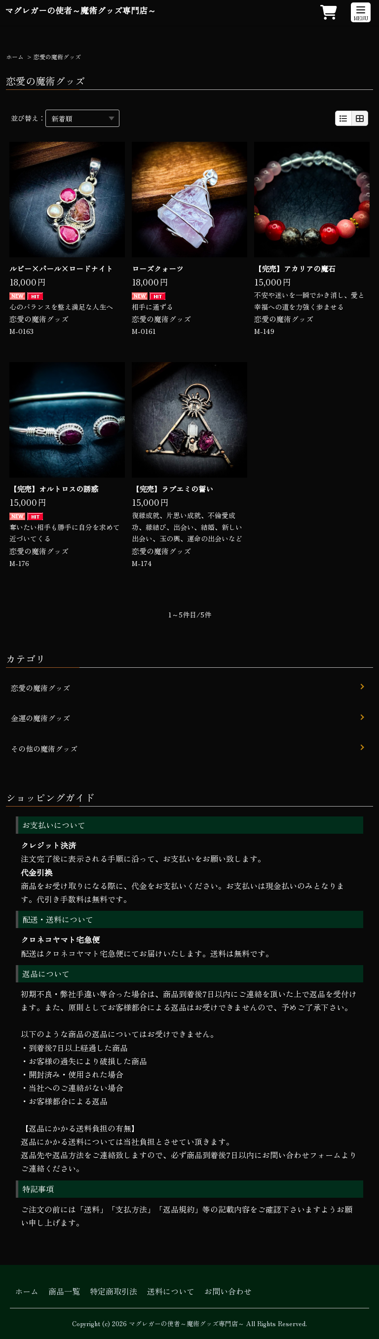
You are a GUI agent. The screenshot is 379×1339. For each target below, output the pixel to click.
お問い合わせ (228, 1291)
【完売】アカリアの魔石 (295, 268)
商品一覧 (64, 1291)
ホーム (15, 56)
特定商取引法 (113, 1291)
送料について (170, 1291)
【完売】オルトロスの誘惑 (53, 489)
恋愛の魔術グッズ (39, 319)
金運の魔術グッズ (40, 718)
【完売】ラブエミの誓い (172, 489)
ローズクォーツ (158, 268)
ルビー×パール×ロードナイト (61, 268)
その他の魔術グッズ (44, 748)
